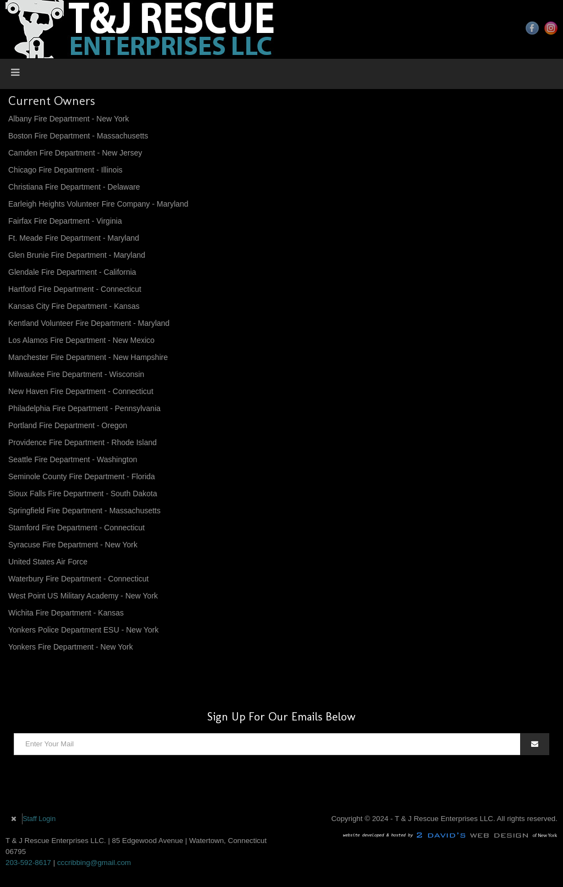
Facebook (532, 28)
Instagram (551, 28)
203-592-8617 (28, 862)
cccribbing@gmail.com (94, 862)
